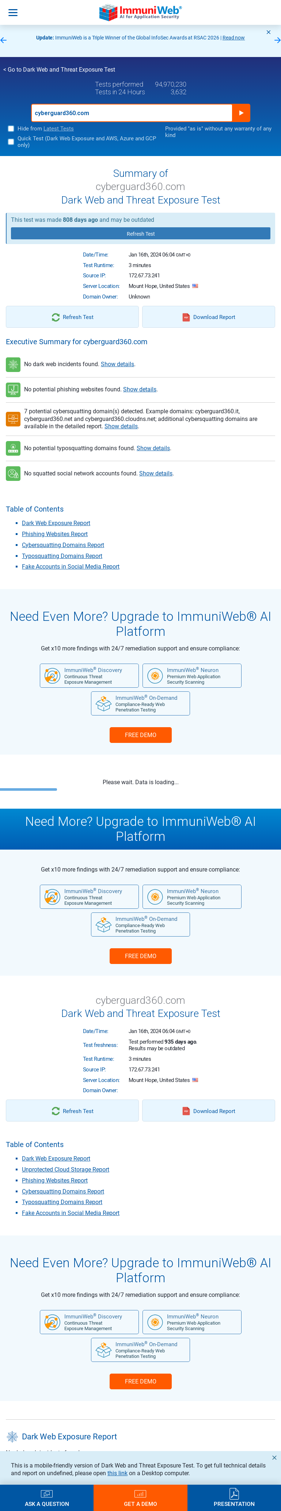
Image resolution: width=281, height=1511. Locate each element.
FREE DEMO (140, 735)
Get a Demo (140, 1504)
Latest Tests (58, 128)
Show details (117, 364)
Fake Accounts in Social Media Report (70, 566)
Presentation (234, 1504)
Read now (234, 38)
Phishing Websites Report (55, 534)
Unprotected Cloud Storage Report (65, 1169)
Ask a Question (47, 1504)
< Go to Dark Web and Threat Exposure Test (59, 69)
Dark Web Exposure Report (56, 523)
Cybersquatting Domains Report (63, 545)
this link (117, 1473)
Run (241, 113)
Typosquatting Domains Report (62, 556)
